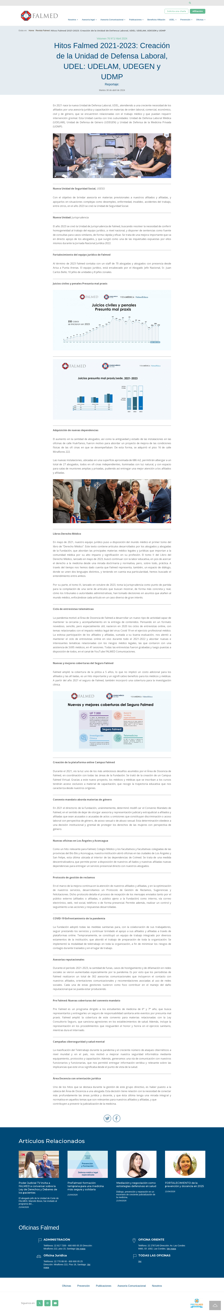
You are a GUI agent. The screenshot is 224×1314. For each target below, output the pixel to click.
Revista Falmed (43, 33)
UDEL (172, 21)
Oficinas (199, 21)
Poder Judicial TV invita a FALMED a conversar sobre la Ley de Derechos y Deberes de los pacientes (38, 1190)
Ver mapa (80, 1251)
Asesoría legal (88, 21)
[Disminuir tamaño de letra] (199, 3)
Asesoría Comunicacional (111, 21)
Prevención (185, 21)
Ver (140, 1264)
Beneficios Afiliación (156, 21)
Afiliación (197, 12)
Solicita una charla (176, 12)
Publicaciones (135, 21)
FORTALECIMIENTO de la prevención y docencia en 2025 (184, 1187)
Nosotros (72, 21)
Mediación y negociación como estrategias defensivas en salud (136, 1187)
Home (31, 33)
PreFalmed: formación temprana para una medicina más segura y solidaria (86, 1189)
